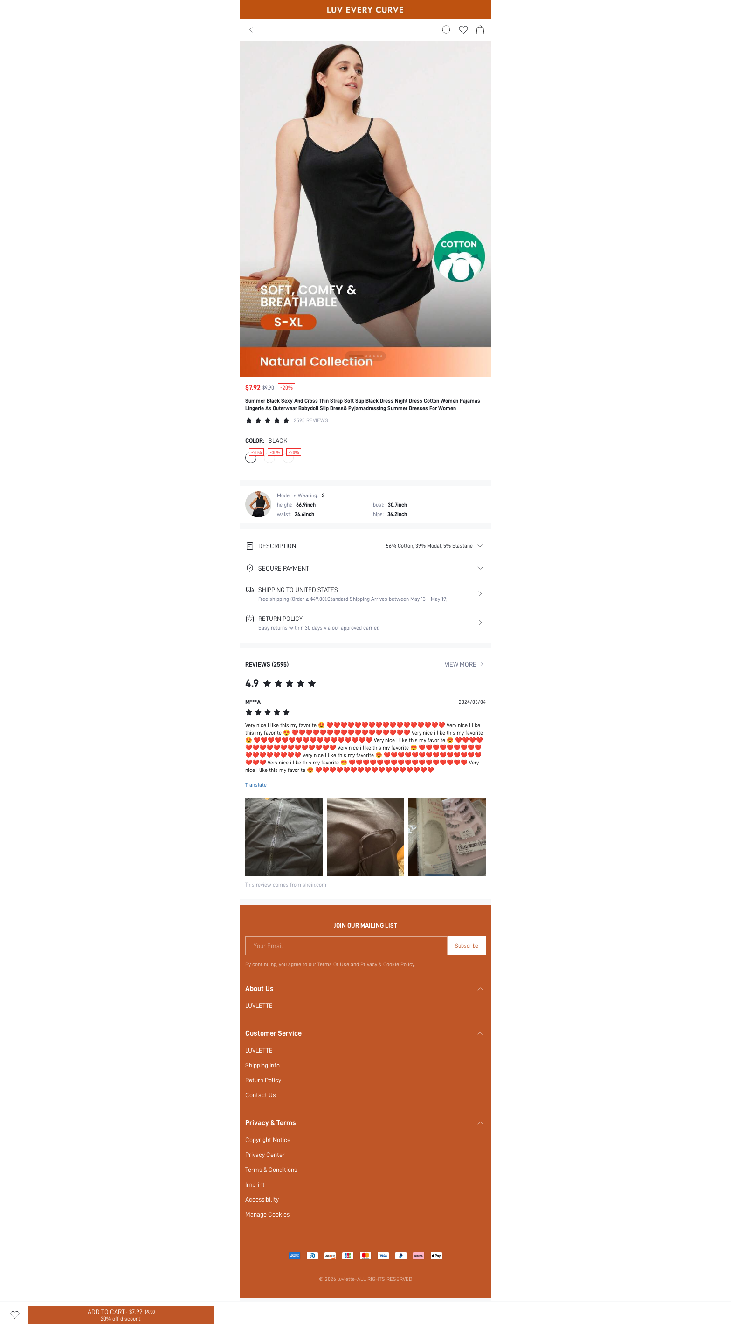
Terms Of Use (333, 964)
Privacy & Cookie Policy (387, 964)
